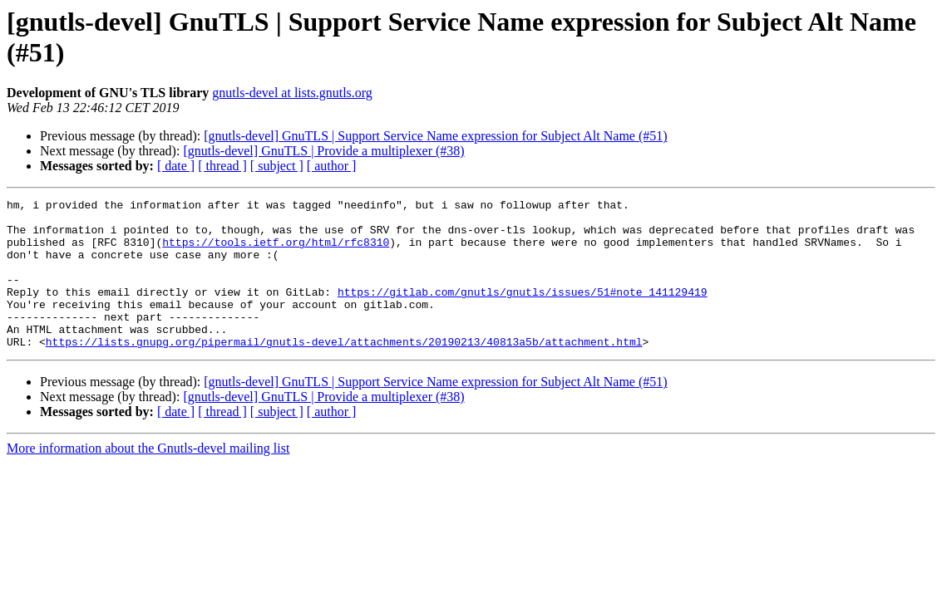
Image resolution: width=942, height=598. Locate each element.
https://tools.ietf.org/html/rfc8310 (275, 251)
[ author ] (332, 166)
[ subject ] (276, 166)
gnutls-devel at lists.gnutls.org (292, 93)
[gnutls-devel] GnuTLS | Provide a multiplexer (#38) (323, 151)
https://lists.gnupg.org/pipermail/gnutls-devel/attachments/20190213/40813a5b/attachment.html (344, 371)
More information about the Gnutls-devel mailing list (148, 478)
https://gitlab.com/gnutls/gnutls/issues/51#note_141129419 (523, 311)
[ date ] (176, 166)
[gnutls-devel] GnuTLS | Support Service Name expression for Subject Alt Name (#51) (435, 136)
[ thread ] (222, 166)
